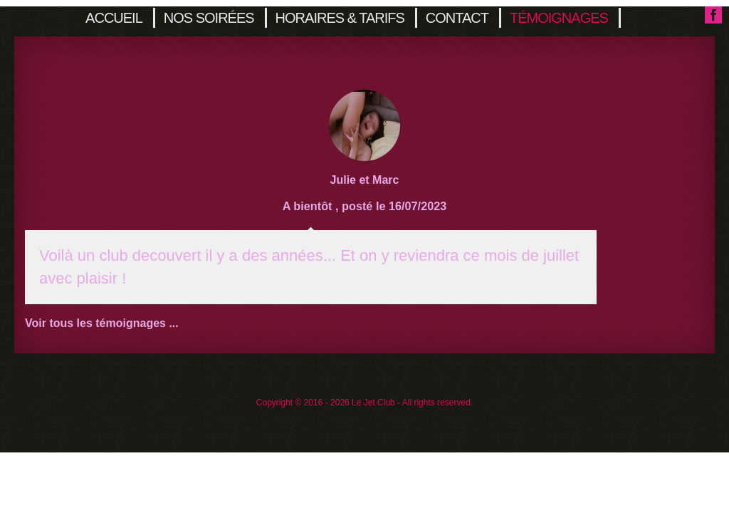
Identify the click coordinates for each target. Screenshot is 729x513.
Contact (457, 18)
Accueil (113, 18)
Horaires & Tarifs (340, 18)
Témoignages (559, 18)
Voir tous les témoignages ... (102, 323)
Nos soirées (209, 18)
